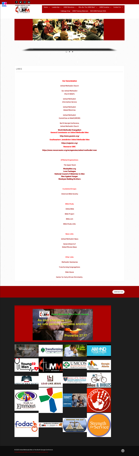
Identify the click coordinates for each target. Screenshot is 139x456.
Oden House (69, 272)
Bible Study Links (69, 224)
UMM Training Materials (80, 11)
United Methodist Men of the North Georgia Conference (31, 452)
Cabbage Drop (65, 11)
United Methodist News (69, 239)
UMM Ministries (70, 7)
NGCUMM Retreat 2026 (98, 11)
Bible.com (69, 219)
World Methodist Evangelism (69, 130)
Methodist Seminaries (70, 262)
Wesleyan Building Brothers (69, 179)
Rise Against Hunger (69, 176)
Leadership (57, 7)
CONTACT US (118, 295)
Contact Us (118, 7)
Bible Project (69, 214)
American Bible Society (69, 194)
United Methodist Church (69, 86)
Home (47, 7)
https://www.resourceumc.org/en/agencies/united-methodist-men (69, 150)
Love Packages (69, 171)
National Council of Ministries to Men (70, 174)
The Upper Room (70, 165)
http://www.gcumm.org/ (69, 136)
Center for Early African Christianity (69, 277)
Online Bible (70, 209)
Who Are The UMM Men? (87, 7)
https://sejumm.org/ (69, 143)
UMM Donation (105, 7)
